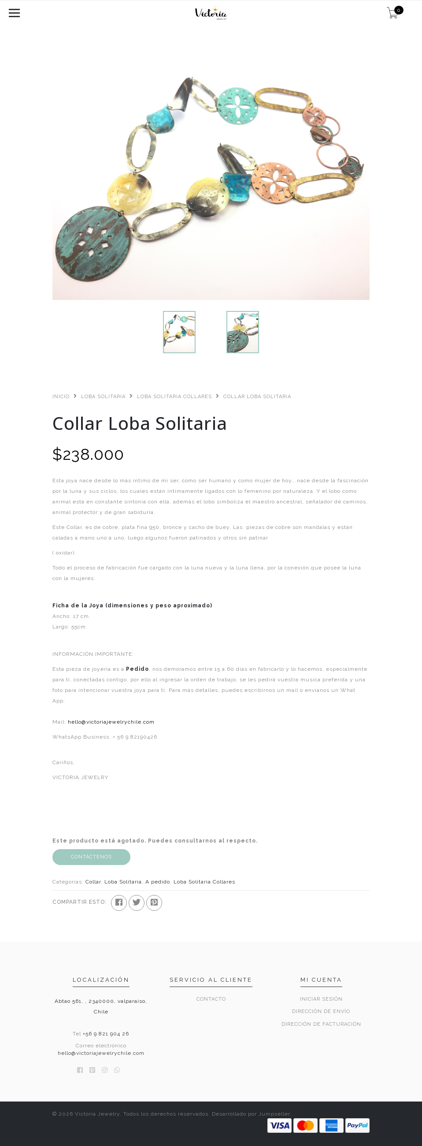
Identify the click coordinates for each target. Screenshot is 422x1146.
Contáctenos (91, 857)
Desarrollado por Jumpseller (251, 1114)
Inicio (61, 396)
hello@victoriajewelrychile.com (111, 722)
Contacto (211, 999)
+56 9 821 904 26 (106, 1034)
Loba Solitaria (103, 396)
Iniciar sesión (321, 999)
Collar (93, 882)
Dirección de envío (321, 1011)
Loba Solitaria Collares (174, 396)
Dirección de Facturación (321, 1024)
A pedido (157, 882)
